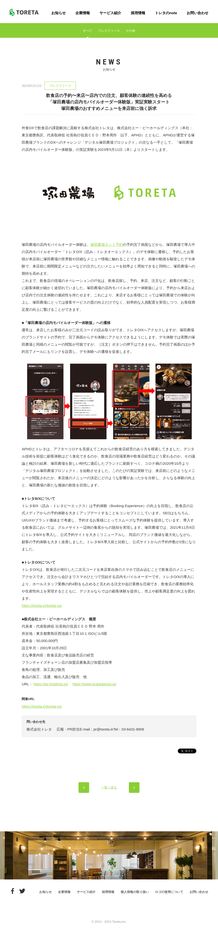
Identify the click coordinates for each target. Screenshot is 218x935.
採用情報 (138, 13)
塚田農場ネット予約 (106, 244)
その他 (130, 30)
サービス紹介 (110, 13)
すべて (87, 30)
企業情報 (82, 13)
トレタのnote (166, 13)
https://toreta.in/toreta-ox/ (42, 606)
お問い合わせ (197, 13)
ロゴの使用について (169, 892)
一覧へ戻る (109, 787)
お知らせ (58, 13)
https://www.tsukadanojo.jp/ (94, 684)
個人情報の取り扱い (135, 892)
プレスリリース (109, 30)
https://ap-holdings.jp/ (51, 684)
